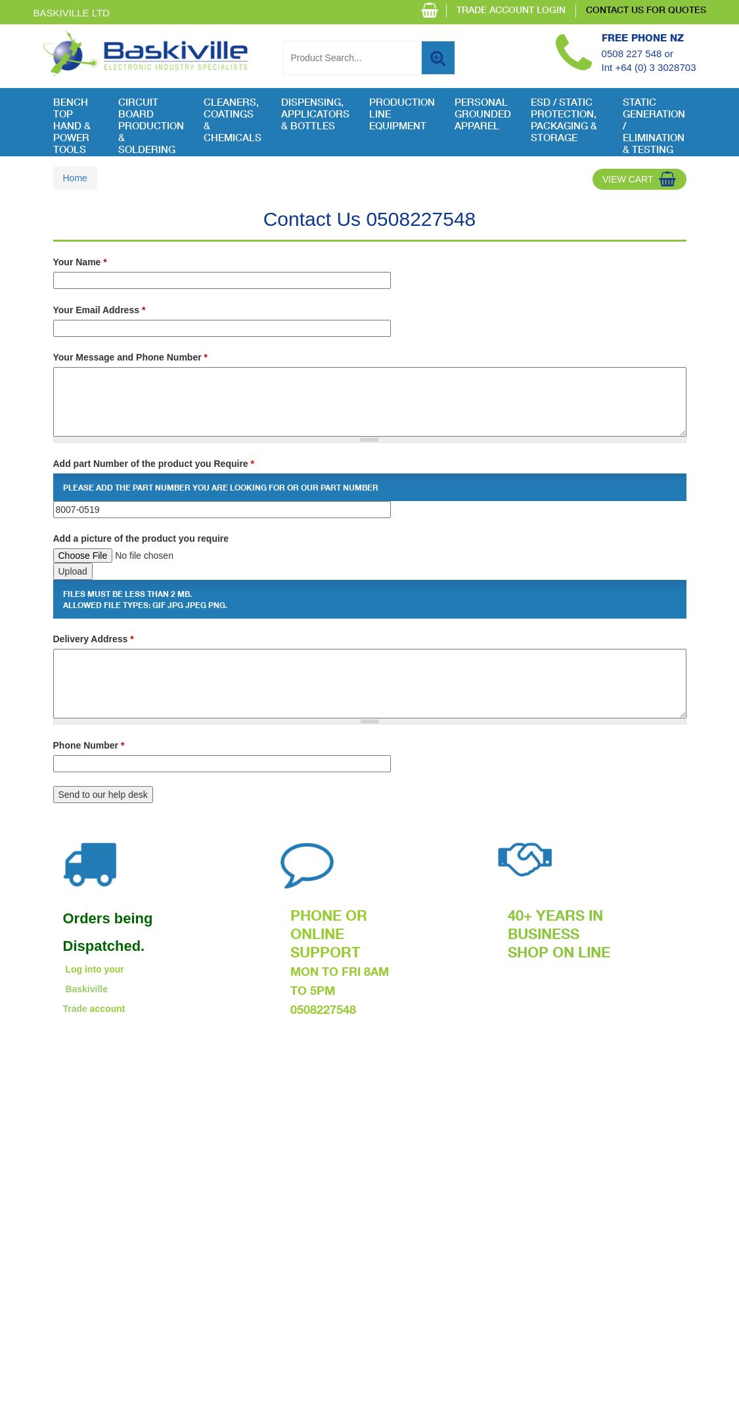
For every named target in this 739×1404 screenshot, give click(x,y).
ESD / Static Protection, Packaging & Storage (564, 121)
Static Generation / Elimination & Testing (654, 121)
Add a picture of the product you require (141, 538)
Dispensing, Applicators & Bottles (315, 115)
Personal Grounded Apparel (483, 115)
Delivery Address (93, 639)
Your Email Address (99, 310)
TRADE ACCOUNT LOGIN (511, 11)
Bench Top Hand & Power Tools (72, 121)
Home (75, 178)
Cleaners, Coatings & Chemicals (232, 121)
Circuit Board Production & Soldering (151, 121)
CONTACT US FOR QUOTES (646, 11)
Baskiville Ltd (72, 12)
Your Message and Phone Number (130, 357)
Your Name (80, 262)
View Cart (628, 179)
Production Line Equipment (402, 115)
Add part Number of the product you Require (153, 463)
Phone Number (89, 745)
